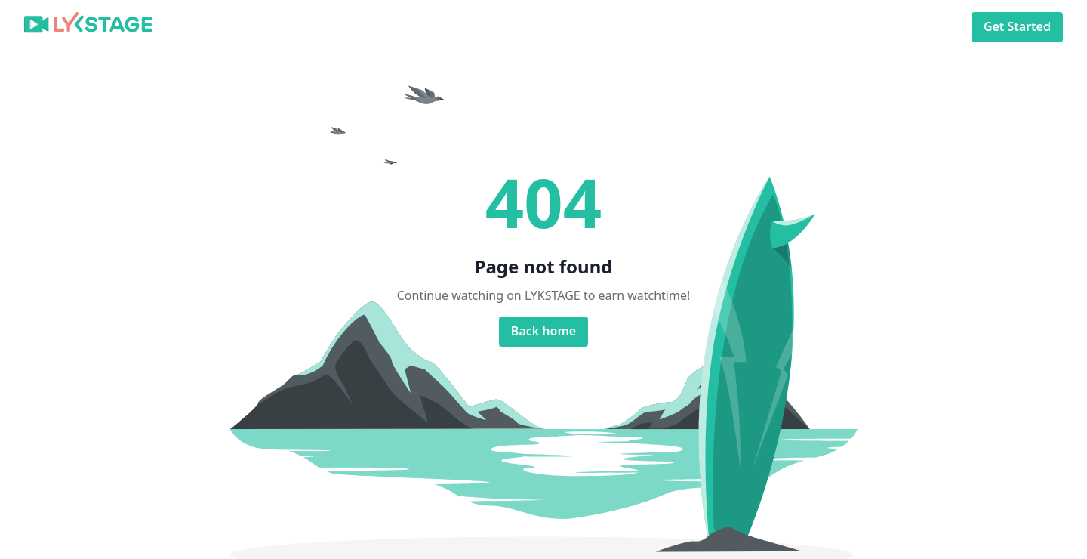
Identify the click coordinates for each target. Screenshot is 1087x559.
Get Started (1017, 27)
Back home (543, 331)
